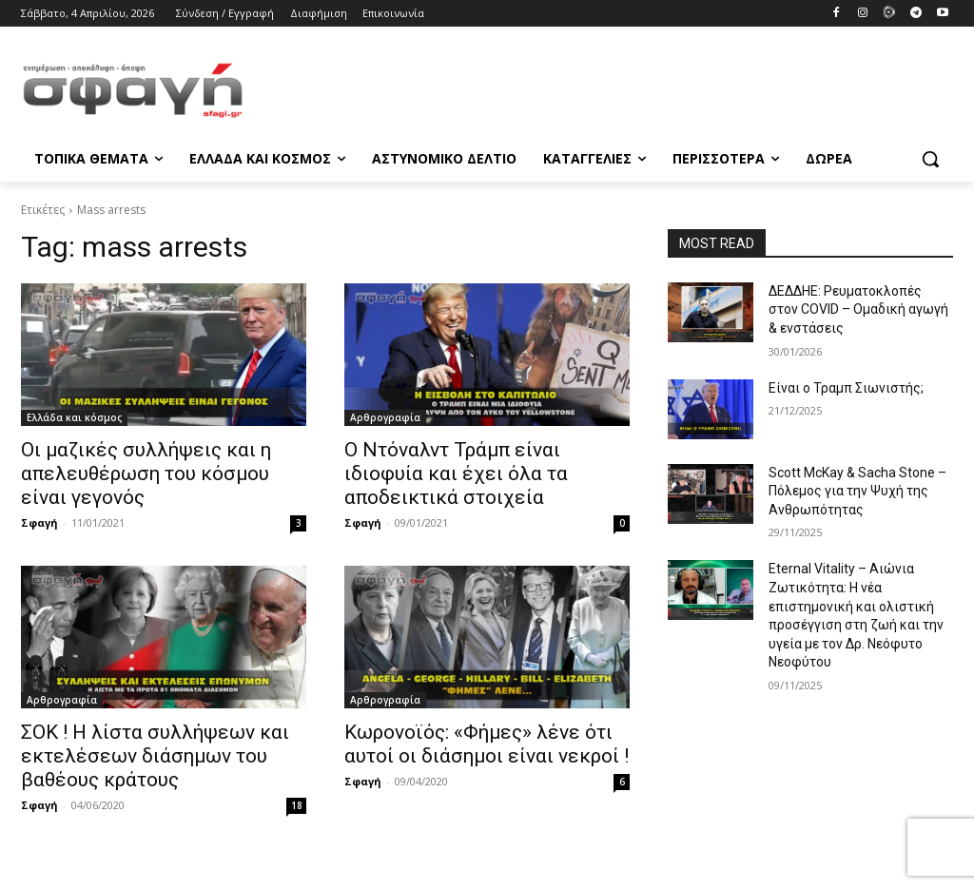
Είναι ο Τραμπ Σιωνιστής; (846, 388)
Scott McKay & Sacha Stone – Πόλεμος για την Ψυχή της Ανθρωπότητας (857, 491)
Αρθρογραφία (385, 417)
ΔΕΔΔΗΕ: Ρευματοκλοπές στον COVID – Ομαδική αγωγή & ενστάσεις (858, 309)
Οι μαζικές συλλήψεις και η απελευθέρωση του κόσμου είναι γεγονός (146, 473)
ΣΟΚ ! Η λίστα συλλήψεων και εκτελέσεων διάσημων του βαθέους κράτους (155, 756)
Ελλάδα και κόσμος (74, 417)
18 (296, 805)
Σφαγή (39, 522)
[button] (930, 159)
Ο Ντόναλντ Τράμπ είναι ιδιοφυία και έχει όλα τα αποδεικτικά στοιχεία (456, 473)
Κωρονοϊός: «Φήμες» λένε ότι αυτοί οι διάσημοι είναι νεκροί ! (486, 744)
